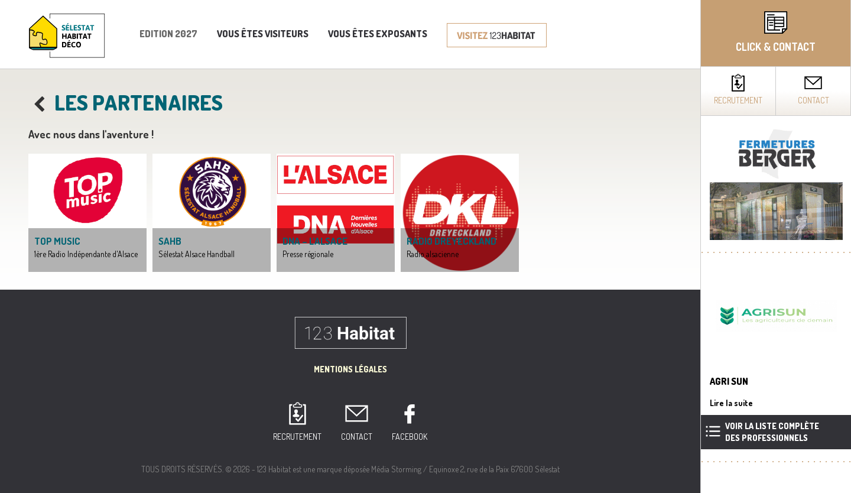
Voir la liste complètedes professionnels (772, 432)
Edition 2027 (168, 34)
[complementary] (775, 246)
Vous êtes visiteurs (262, 34)
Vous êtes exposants (377, 34)
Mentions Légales (350, 369)
